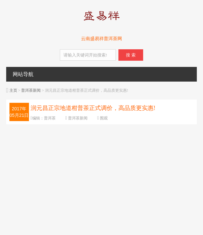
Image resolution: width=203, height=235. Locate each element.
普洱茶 (50, 118)
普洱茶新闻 (31, 90)
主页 (13, 90)
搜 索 (130, 55)
